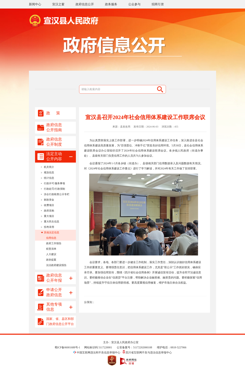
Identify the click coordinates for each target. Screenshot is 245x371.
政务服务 (111, 4)
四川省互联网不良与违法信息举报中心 (147, 352)
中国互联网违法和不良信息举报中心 (97, 352)
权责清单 (51, 248)
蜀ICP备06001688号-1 (67, 347)
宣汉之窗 (58, 4)
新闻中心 (35, 4)
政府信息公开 (85, 4)
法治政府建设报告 (56, 265)
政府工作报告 (53, 243)
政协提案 (51, 259)
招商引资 (158, 4)
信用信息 (51, 238)
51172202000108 (142, 347)
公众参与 (134, 4)
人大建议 (51, 254)
